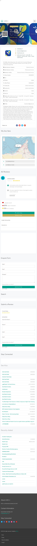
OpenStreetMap (32, 158)
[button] (21, 145)
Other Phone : (18, 83)
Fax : (4, 77)
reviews (11, 208)
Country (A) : (18, 88)
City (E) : (18, 91)
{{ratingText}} (4, 317)
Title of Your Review (6, 319)
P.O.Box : (18, 80)
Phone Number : (18, 75)
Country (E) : (18, 85)
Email (3, 269)
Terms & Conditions (5, 540)
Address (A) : (18, 100)
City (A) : (18, 93)
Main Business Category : (18, 67)
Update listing (19, 213)
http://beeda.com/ (20, 53)
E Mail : (18, 104)
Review (4, 324)
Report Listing (19, 215)
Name (3, 264)
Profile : (17, 63)
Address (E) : (18, 96)
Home (2, 535)
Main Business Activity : (18, 70)
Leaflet (29, 158)
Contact (3, 542)
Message (4, 274)
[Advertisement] (18, 10)
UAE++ (17, 531)
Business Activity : (18, 72)
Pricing (3, 537)
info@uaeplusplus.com (5, 513)
